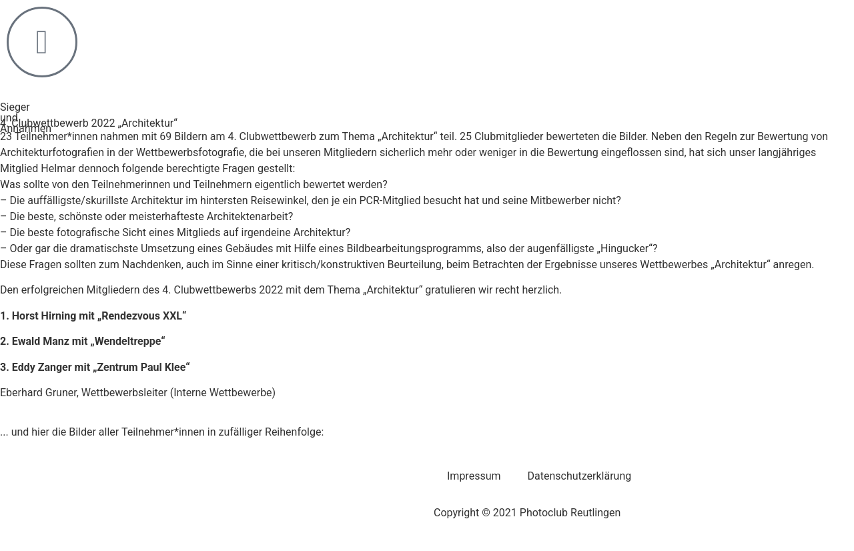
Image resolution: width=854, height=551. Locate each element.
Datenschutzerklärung (580, 476)
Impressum (474, 476)
